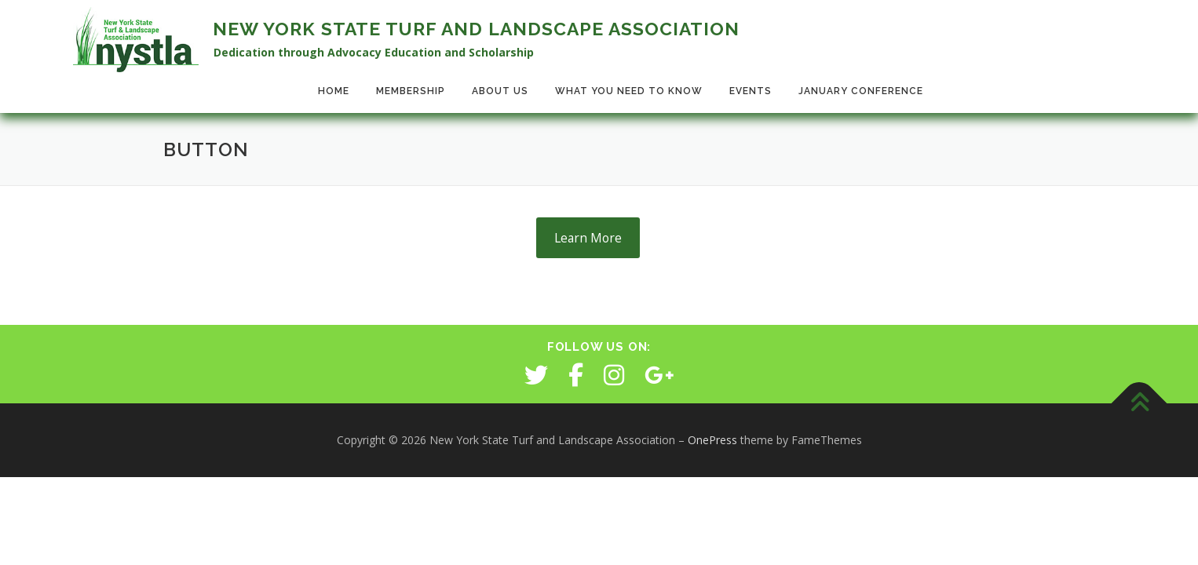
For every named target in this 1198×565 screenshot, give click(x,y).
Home (333, 91)
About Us (500, 91)
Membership (410, 91)
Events (750, 91)
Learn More (588, 237)
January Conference (860, 91)
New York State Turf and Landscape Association (476, 28)
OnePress (712, 439)
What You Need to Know (629, 91)
